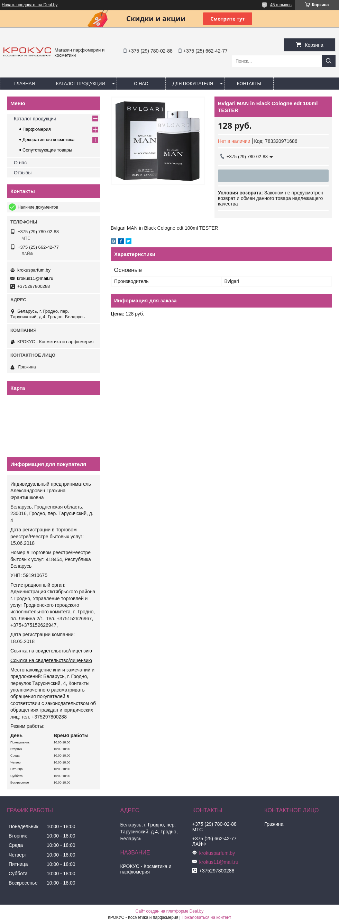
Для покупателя (193, 83)
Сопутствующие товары (47, 150)
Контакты (249, 83)
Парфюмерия (36, 129)
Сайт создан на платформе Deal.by (170, 911)
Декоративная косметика (48, 139)
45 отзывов (281, 4)
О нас (141, 83)
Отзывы (22, 172)
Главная (24, 83)
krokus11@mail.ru (35, 278)
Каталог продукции (80, 83)
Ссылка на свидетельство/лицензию (51, 650)
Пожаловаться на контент (206, 917)
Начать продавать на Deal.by (29, 4)
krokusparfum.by (34, 270)
